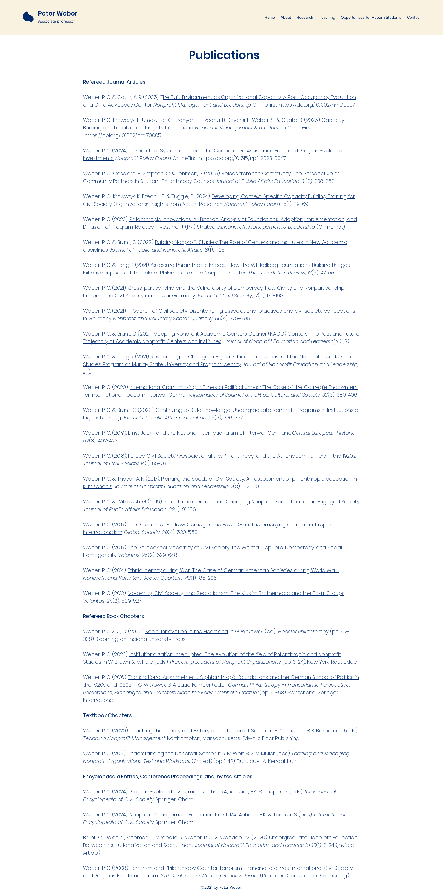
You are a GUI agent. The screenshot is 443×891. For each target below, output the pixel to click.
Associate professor (56, 21)
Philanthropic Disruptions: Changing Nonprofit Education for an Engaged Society (261, 501)
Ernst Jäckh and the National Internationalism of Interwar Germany (209, 432)
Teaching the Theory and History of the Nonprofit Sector (199, 730)
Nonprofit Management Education (171, 814)
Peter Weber (57, 13)
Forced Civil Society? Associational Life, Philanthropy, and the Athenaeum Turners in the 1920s (241, 455)
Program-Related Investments (166, 791)
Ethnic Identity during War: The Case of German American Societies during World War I (233, 570)
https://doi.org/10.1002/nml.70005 (123, 135)
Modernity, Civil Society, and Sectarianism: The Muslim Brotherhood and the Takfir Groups (236, 593)
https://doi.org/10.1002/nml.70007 (318, 104)
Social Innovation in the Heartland (186, 631)
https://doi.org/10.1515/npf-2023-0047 (243, 158)
